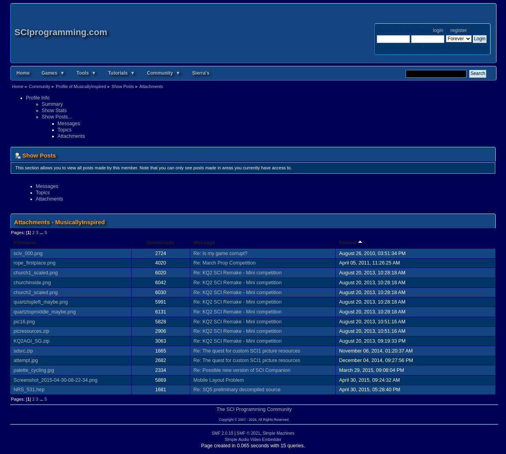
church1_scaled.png (35, 273)
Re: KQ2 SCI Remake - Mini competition (237, 273)
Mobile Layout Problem (218, 380)
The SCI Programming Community (254, 409)
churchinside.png (32, 282)
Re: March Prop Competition (224, 263)
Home (23, 73)
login (438, 30)
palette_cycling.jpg (33, 370)
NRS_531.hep (28, 389)
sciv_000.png (27, 253)
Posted (351, 243)
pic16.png (24, 322)
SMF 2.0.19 (222, 433)
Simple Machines (278, 433)
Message (204, 243)
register (459, 30)
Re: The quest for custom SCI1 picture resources (246, 351)
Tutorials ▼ (121, 73)
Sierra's (201, 73)
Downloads (161, 243)
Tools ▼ (86, 73)
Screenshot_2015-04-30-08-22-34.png (55, 380)
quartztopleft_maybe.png (40, 302)
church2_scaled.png (35, 292)
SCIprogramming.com (61, 32)
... (42, 232)
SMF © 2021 (249, 433)
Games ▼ (53, 73)
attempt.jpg (25, 360)
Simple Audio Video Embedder (253, 439)
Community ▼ (164, 73)
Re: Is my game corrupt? (220, 253)
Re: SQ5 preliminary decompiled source (236, 389)
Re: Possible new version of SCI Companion (241, 370)
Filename (25, 243)
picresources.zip (31, 331)
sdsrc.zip (23, 351)
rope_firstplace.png (34, 263)
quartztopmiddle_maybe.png (44, 312)
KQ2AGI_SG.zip (31, 341)
